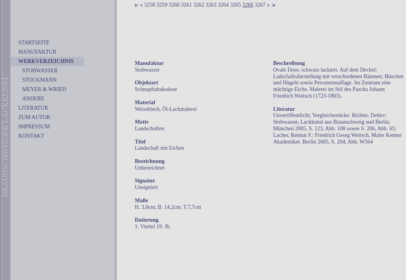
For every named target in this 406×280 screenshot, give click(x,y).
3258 (149, 5)
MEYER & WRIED (44, 89)
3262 (198, 5)
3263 (211, 5)
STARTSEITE (33, 43)
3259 (162, 5)
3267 (260, 5)
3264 (223, 5)
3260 (174, 5)
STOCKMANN (39, 80)
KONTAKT (31, 136)
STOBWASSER (40, 71)
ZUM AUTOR (34, 117)
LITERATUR (33, 108)
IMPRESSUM (34, 127)
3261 (186, 5)
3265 (235, 5)
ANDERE (33, 99)
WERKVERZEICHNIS (46, 61)
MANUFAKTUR (37, 52)
